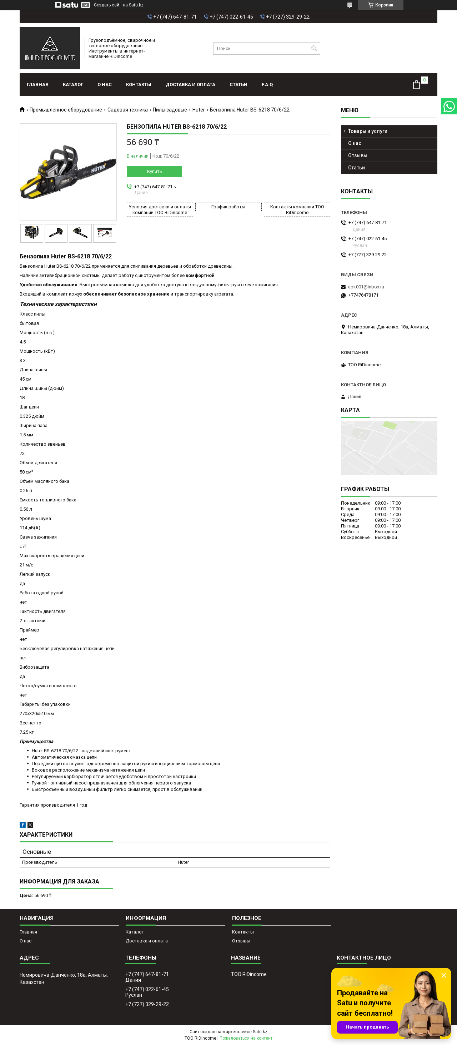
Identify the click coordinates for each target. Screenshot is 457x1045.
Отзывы (357, 155)
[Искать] (314, 48)
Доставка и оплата (190, 84)
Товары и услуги (367, 131)
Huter (198, 110)
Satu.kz (260, 1031)
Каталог (73, 84)
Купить (154, 171)
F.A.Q (267, 84)
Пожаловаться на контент (246, 1038)
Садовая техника (127, 110)
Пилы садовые (170, 110)
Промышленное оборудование (66, 110)
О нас (104, 84)
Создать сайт (107, 5)
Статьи (238, 84)
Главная (38, 84)
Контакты (138, 84)
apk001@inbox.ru (366, 286)
